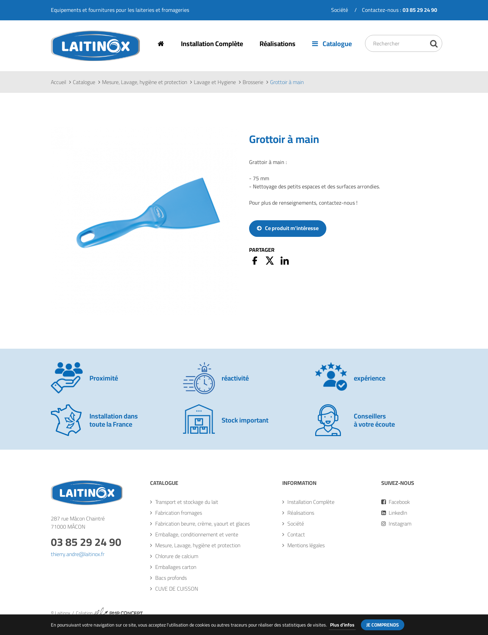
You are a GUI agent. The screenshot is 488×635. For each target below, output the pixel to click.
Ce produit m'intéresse (292, 228)
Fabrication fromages (178, 513)
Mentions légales (306, 545)
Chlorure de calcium (176, 556)
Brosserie (253, 82)
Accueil (58, 82)
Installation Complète (212, 43)
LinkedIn (394, 513)
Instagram (396, 524)
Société (339, 10)
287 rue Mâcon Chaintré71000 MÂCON (78, 523)
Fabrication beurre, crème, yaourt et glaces (202, 524)
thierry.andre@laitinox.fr (77, 554)
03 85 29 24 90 (86, 542)
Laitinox (60, 60)
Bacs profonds (171, 578)
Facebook (395, 502)
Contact (296, 535)
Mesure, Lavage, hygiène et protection (144, 82)
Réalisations (278, 43)
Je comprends (382, 624)
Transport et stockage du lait (186, 502)
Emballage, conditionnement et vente (196, 535)
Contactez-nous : (399, 10)
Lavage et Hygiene (215, 82)
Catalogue (333, 43)
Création (109, 613)
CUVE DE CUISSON (176, 589)
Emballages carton (175, 567)
